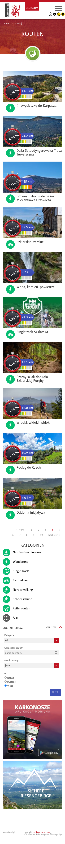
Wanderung (15, 562)
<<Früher (20, 529)
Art (5, 673)
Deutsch (31, 8)
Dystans (11, 681)
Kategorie (9, 635)
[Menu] (58, 9)
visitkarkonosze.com (41, 832)
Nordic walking (18, 590)
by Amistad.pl (9, 832)
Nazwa (10, 677)
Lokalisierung (11, 660)
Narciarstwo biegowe (22, 552)
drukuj (18, 23)
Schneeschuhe (17, 599)
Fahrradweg (15, 580)
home (6, 23)
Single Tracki (16, 571)
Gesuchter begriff (13, 647)
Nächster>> (54, 534)
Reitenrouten (16, 608)
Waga (10, 685)
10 (41, 534)
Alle (10, 618)
